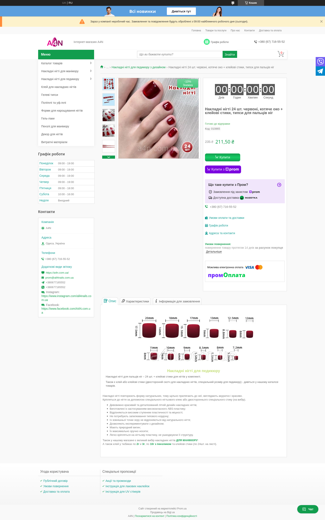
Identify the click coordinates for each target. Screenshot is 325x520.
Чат (307, 509)
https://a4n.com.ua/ (57, 272)
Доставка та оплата (270, 30)
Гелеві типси (49, 94)
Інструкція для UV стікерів (123, 491)
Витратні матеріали (54, 142)
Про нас (235, 30)
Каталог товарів (51, 63)
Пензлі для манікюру (55, 126)
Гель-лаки (48, 118)
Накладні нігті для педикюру (60, 79)
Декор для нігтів (52, 134)
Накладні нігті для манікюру (60, 71)
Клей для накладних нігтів (58, 87)
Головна (196, 30)
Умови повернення (56, 486)
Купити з (225, 169)
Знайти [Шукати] (230, 54)
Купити (224, 157)
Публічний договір (55, 480)
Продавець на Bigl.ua (162, 512)
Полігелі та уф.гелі (53, 102)
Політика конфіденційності (181, 516)
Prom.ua (182, 508)
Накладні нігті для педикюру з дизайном (139, 67)
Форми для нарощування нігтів (62, 110)
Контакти (249, 30)
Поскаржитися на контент (149, 516)
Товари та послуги (215, 30)
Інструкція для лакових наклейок (127, 486)
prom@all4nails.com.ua (59, 277)
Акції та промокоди (118, 480)
